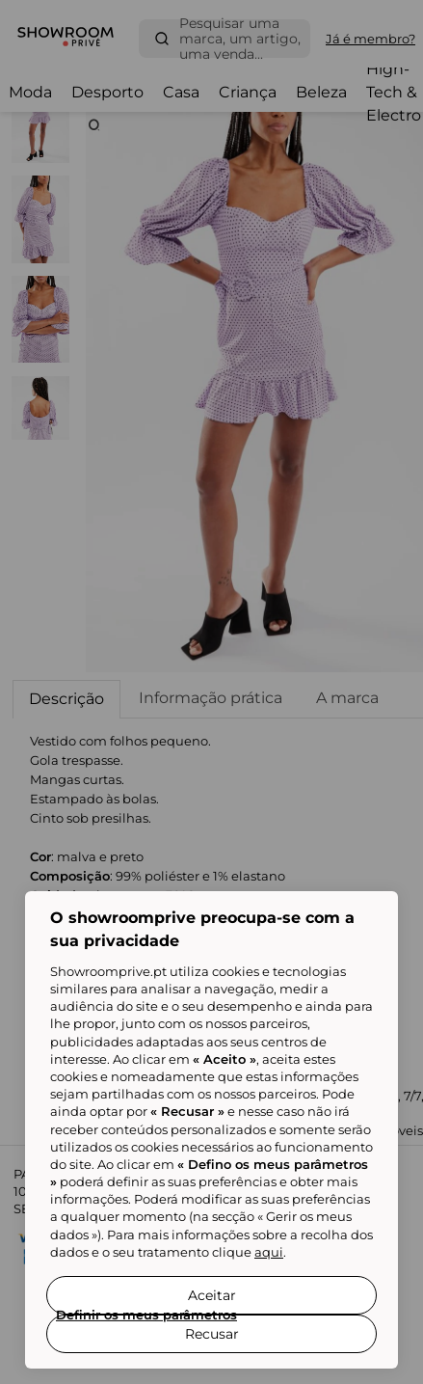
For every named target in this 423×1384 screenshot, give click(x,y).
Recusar (212, 1334)
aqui (268, 1252)
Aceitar (212, 1295)
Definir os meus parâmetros (146, 1314)
